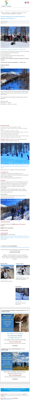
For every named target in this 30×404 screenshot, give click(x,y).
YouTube (28, 2)
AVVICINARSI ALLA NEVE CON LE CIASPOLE (19, 12)
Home (3, 12)
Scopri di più (15, 345)
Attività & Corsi (7, 12)
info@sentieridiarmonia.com (24, 237)
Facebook (25, 2)
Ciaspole (6, 21)
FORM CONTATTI (4, 238)
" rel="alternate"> (21, 237)
